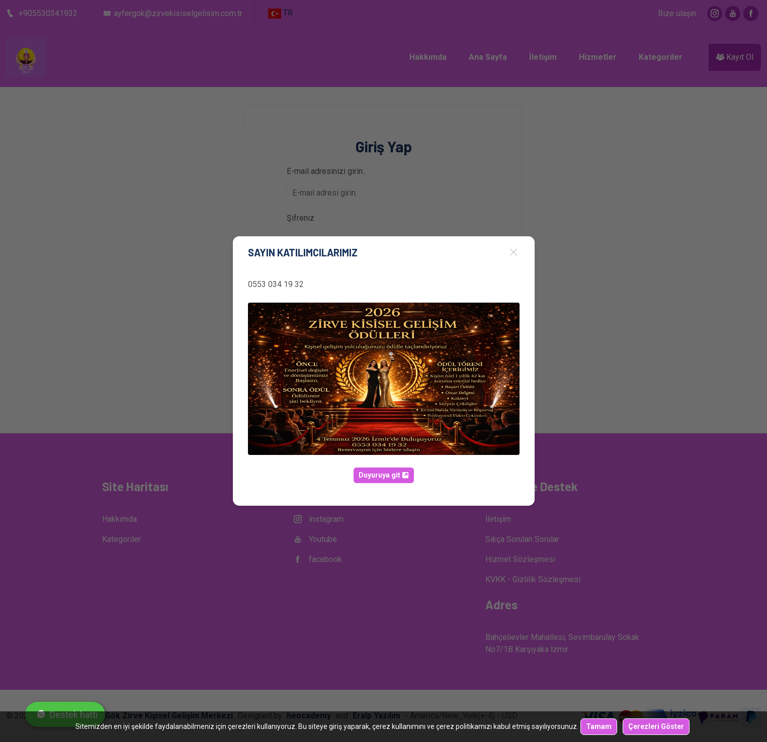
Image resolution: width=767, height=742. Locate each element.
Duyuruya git (384, 475)
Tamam (599, 726)
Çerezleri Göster (656, 726)
